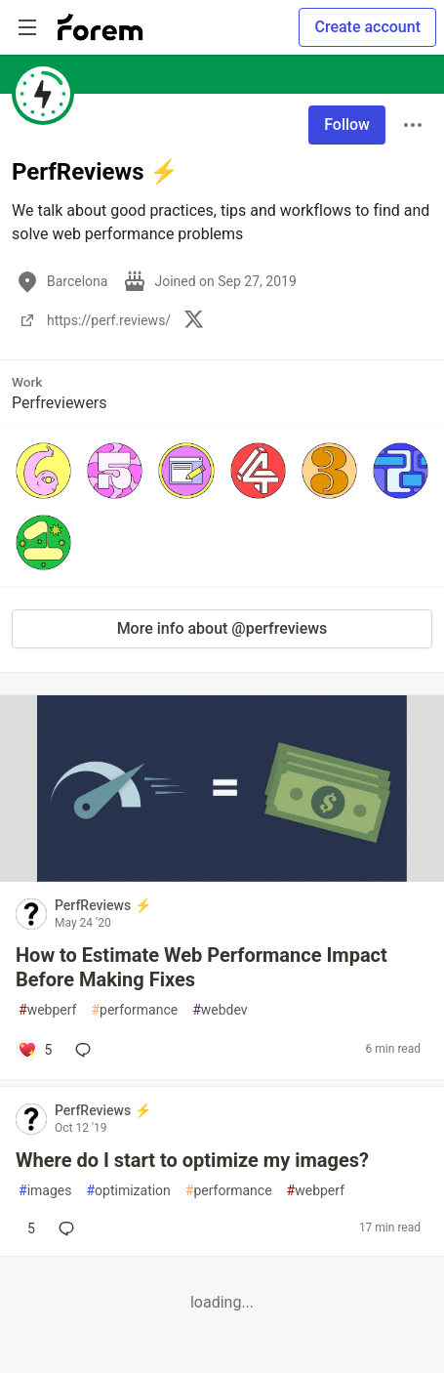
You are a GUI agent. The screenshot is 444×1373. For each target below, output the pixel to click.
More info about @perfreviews (222, 628)
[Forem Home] (100, 27)
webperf (47, 1010)
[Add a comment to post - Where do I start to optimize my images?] (26, 1228)
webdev (219, 1010)
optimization (128, 1191)
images (45, 1191)
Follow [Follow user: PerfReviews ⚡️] (347, 124)
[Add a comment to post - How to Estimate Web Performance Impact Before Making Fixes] (34, 1049)
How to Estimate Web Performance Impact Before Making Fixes (201, 967)
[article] (222, 876)
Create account (367, 27)
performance (134, 1010)
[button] (43, 470)
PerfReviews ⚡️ (103, 905)
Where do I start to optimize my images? (192, 1160)
